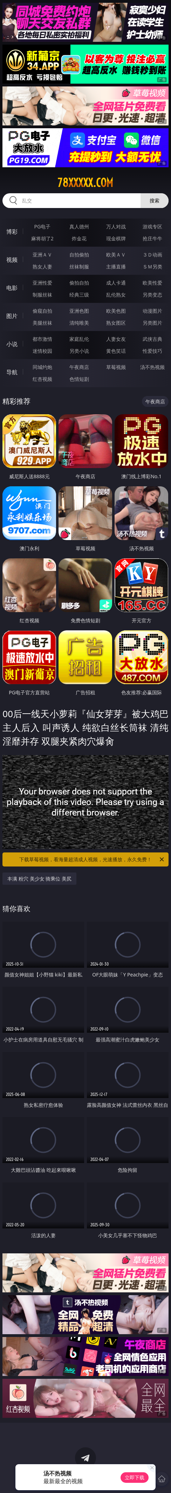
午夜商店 (79, 367)
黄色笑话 (116, 351)
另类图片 (152, 322)
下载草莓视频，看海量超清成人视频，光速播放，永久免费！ (92, 859)
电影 (12, 288)
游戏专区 (152, 226)
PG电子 (42, 226)
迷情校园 (42, 351)
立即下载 (134, 1477)
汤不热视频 (152, 367)
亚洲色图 (79, 310)
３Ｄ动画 (152, 254)
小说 (12, 344)
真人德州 (79, 226)
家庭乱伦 (79, 339)
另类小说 (79, 351)
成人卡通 (116, 282)
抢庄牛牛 (152, 238)
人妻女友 (116, 339)
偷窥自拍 (42, 310)
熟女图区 (116, 322)
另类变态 (152, 294)
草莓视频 (116, 367)
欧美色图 (116, 310)
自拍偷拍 (79, 254)
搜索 (154, 200)
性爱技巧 (152, 351)
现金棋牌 (116, 238)
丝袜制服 (79, 266)
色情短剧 (79, 379)
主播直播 (116, 266)
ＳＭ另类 (152, 266)
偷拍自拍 (79, 282)
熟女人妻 (42, 266)
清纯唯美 (79, 322)
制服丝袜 (42, 294)
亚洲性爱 (42, 282)
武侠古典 (152, 339)
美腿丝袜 (42, 322)
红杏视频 (42, 379)
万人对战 (116, 226)
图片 (12, 316)
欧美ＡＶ (116, 254)
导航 (12, 372)
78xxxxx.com (85, 183)
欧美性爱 (152, 282)
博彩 (12, 231)
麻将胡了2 (42, 238)
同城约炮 (42, 367)
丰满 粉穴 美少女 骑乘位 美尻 (39, 878)
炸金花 (79, 238)
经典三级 (79, 294)
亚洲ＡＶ (42, 254)
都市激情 (42, 339)
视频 (12, 260)
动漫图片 (152, 310)
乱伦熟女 (116, 294)
